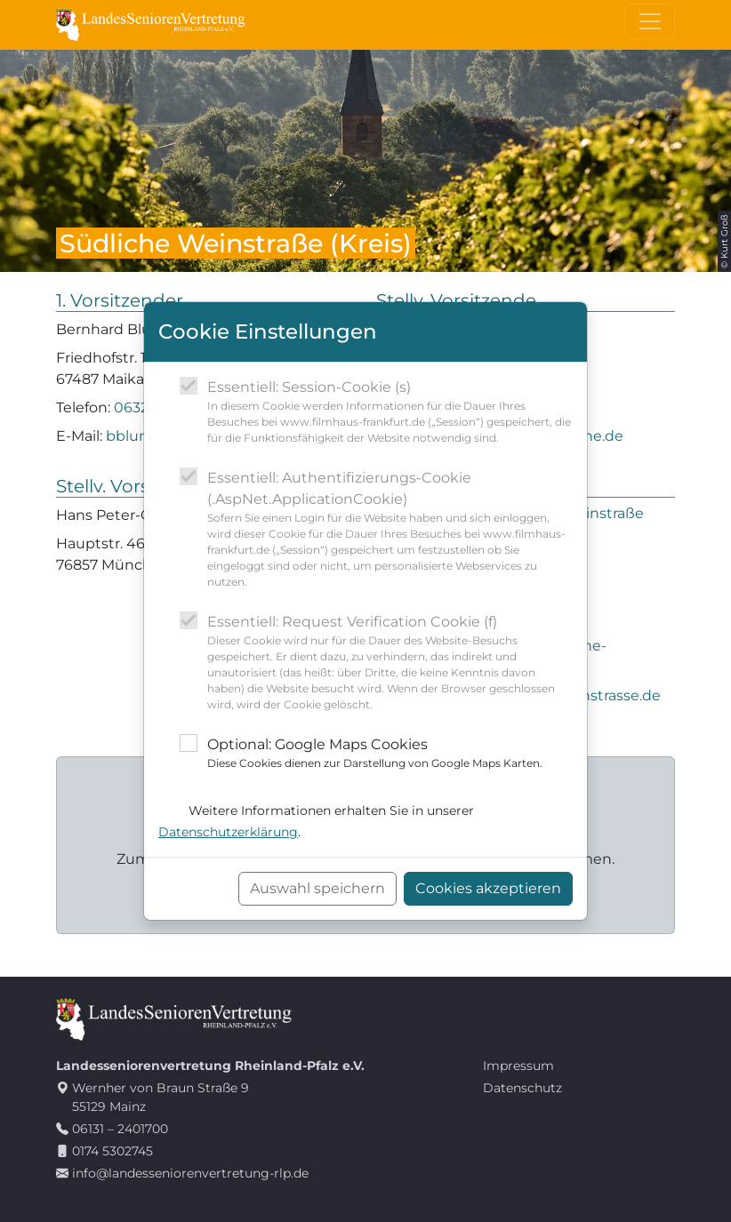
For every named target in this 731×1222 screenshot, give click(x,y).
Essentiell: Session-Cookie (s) (390, 412)
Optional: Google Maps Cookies (374, 753)
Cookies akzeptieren (488, 888)
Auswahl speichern (317, 888)
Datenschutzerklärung (228, 832)
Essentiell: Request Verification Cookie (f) (390, 663)
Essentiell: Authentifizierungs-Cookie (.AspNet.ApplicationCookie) (390, 529)
